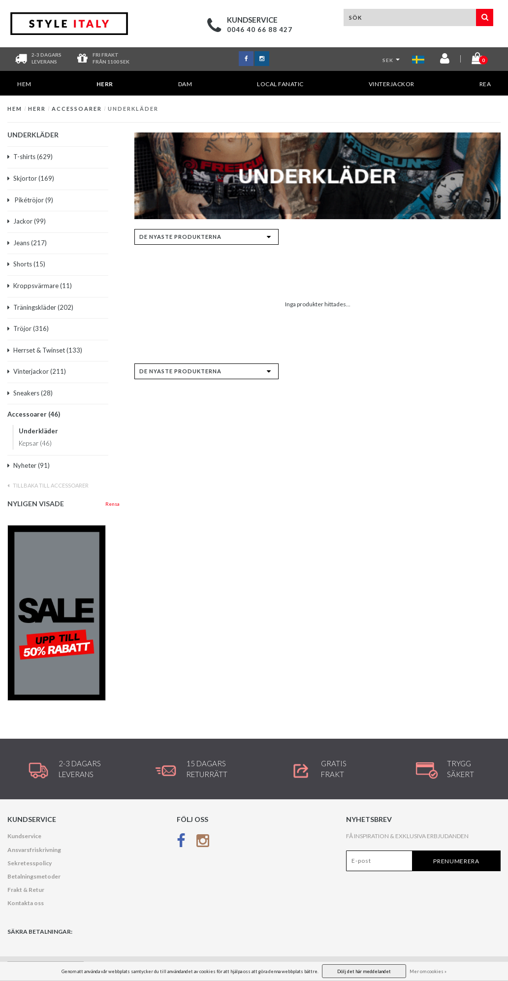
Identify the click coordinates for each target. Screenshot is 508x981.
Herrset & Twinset (44, 350)
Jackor (26, 221)
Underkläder (133, 108)
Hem (24, 84)
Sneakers (30, 393)
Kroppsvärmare (39, 286)
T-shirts (30, 157)
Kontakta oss (25, 903)
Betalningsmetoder (34, 876)
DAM (185, 84)
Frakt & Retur (25, 889)
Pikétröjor (30, 200)
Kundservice (24, 836)
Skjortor (30, 178)
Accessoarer (77, 108)
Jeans (27, 243)
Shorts (26, 264)
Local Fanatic (280, 84)
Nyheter (28, 465)
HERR (104, 88)
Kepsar (35, 443)
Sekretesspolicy (29, 863)
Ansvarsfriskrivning (34, 849)
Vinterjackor (391, 84)
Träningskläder (40, 307)
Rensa (112, 504)
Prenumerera (456, 861)
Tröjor (28, 328)
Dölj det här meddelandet (364, 971)
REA (485, 84)
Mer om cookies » (428, 971)
